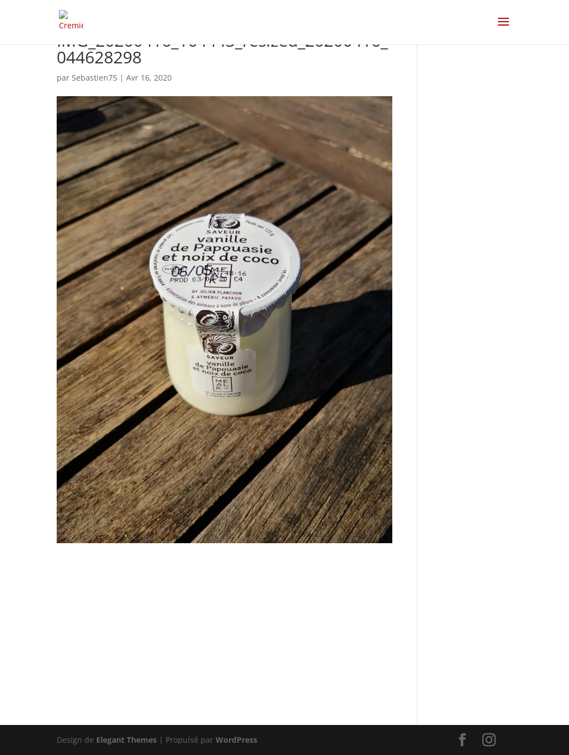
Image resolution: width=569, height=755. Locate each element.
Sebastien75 (94, 77)
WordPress (236, 739)
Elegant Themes (126, 739)
